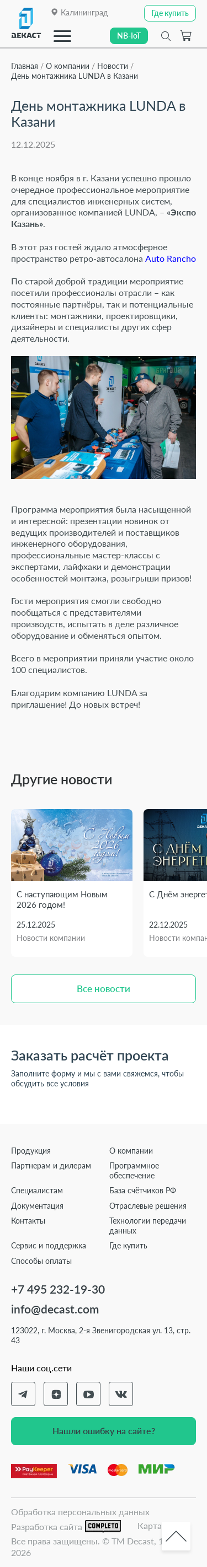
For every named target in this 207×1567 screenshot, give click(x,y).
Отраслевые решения (148, 1205)
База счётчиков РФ (142, 1190)
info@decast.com (55, 1309)
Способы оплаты (41, 1261)
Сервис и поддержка (48, 1245)
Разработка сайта (66, 1526)
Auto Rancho (170, 258)
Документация (37, 1205)
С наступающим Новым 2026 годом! (62, 899)
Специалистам (37, 1190)
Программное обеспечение (134, 1170)
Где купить (128, 1245)
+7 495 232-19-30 (58, 1289)
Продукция (31, 1150)
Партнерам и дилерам (51, 1165)
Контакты (28, 1220)
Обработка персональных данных (80, 1511)
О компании (131, 1150)
